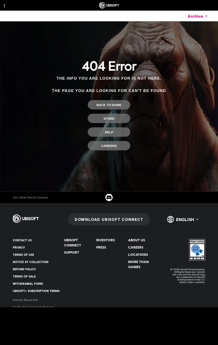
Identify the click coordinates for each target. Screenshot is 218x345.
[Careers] (109, 145)
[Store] (109, 118)
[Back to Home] (109, 104)
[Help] (109, 132)
